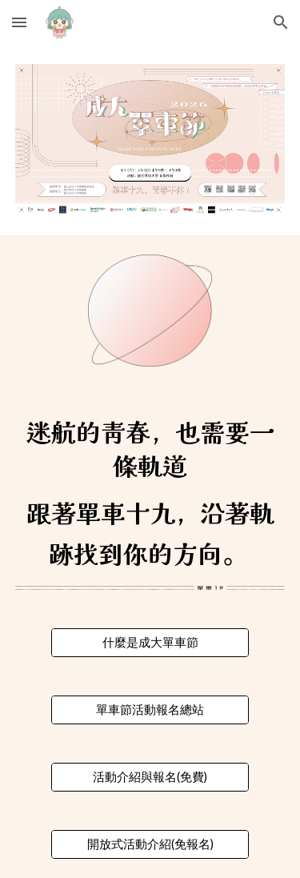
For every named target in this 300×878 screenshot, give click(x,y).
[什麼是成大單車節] (149, 642)
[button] (19, 22)
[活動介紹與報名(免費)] (149, 777)
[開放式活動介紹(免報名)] (149, 844)
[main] (150, 496)
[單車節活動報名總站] (149, 710)
